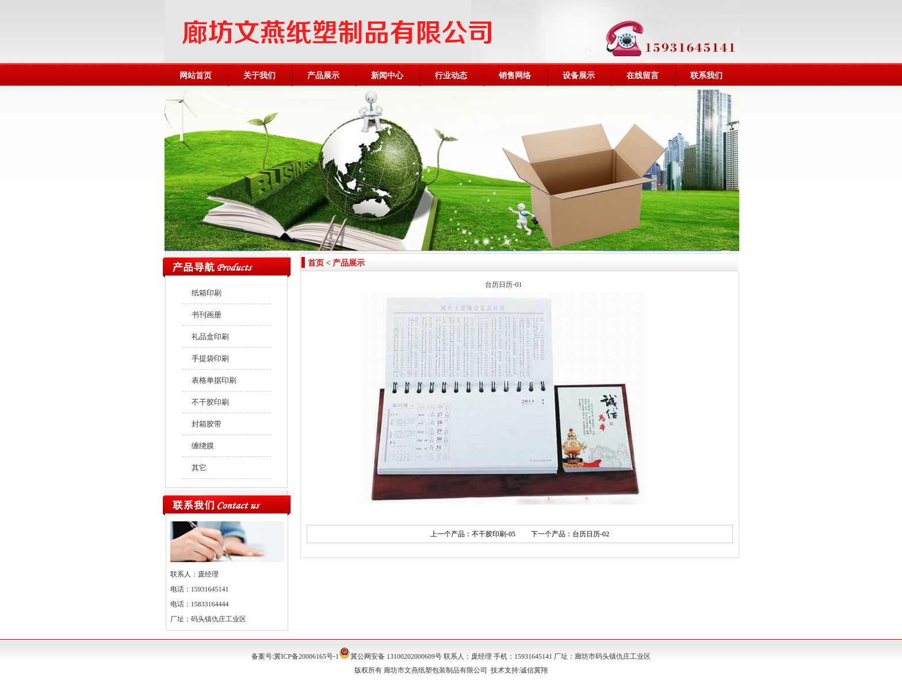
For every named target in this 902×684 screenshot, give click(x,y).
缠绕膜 (203, 445)
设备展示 (579, 75)
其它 (199, 467)
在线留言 (642, 75)
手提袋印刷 (210, 358)
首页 (316, 263)
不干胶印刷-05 (493, 534)
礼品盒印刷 (210, 336)
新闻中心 (387, 75)
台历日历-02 (590, 534)
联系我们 (706, 75)
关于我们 (259, 75)
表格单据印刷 (214, 380)
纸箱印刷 (206, 293)
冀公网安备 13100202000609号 (390, 656)
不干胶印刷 (210, 402)
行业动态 (451, 75)
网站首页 (195, 75)
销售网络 (515, 75)
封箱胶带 (206, 424)
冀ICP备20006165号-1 (306, 656)
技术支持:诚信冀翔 (519, 670)
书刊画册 (206, 314)
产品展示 (323, 75)
